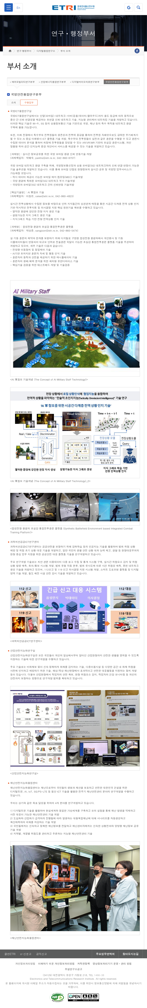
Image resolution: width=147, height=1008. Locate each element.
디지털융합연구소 (46, 50)
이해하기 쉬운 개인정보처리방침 (56, 963)
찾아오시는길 (130, 954)
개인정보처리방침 (25, 963)
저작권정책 (83, 963)
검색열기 (138, 7)
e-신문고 (25, 954)
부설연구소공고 (73, 969)
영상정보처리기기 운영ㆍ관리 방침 (112, 963)
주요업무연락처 (105, 954)
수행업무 (28, 102)
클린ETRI (10, 954)
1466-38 (99, 975)
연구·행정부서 (24, 50)
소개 (13, 102)
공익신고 (41, 954)
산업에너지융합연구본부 (53, 81)
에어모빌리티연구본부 (23, 81)
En (18, 8)
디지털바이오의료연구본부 (85, 81)
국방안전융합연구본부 (116, 81)
